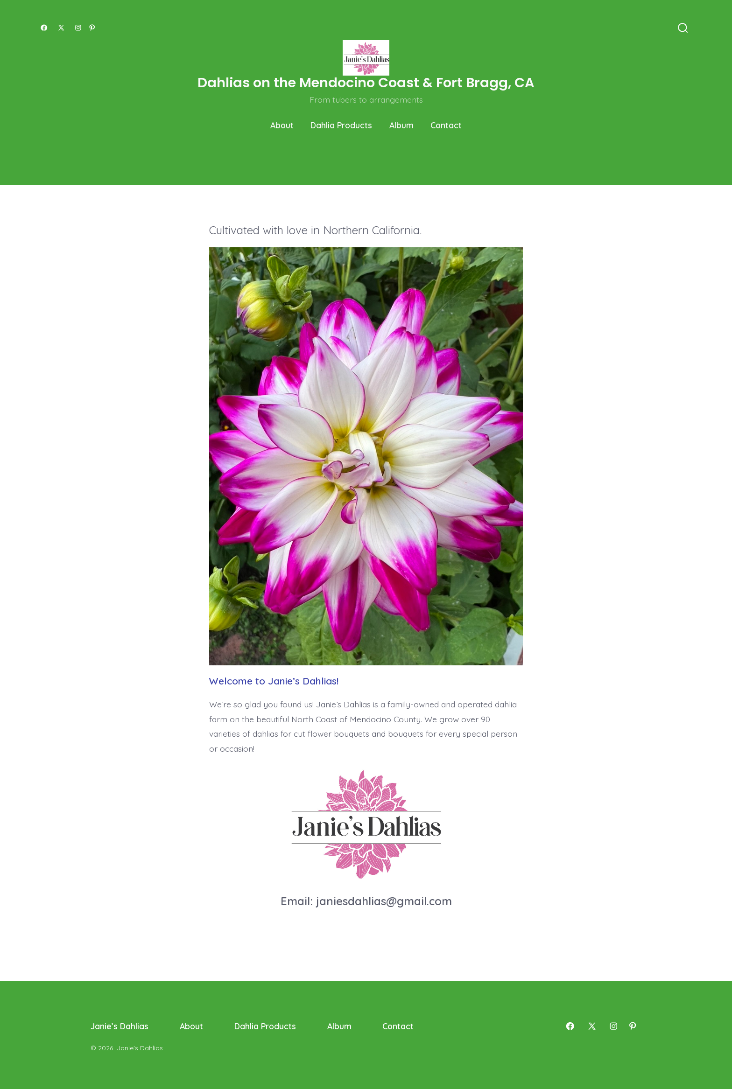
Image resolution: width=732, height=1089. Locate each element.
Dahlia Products (341, 125)
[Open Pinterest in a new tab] (92, 28)
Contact (446, 125)
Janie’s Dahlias (119, 1026)
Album (401, 125)
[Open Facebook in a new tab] (44, 28)
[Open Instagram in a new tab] (78, 28)
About (282, 125)
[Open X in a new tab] (61, 28)
